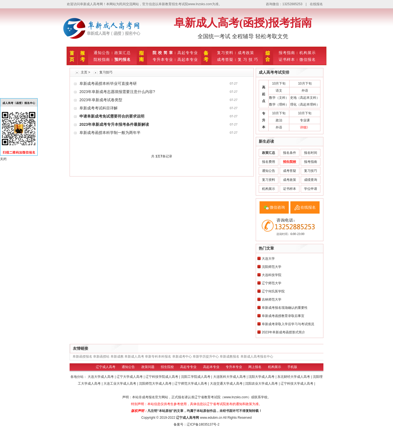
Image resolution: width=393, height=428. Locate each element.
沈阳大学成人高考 (261, 377)
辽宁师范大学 (271, 283)
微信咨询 (277, 207)
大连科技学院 (271, 275)
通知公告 (102, 52)
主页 (84, 72)
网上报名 (254, 367)
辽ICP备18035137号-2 (203, 424)
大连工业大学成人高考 (120, 383)
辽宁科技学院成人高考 (162, 377)
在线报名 (316, 4)
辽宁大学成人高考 (130, 377)
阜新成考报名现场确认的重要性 (285, 308)
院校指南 (102, 59)
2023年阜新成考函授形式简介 (283, 332)
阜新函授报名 (82, 356)
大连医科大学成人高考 (230, 377)
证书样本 (287, 59)
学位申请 (310, 189)
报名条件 (289, 153)
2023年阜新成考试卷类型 (100, 100)
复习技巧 (105, 72)
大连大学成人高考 (101, 377)
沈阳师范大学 (271, 267)
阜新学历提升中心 (206, 356)
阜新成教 (117, 356)
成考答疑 (225, 59)
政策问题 (147, 367)
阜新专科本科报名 (158, 356)
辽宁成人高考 (105, 367)
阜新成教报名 (229, 356)
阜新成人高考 (134, 356)
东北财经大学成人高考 (294, 377)
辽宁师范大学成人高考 (191, 383)
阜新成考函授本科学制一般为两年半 (110, 132)
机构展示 (307, 52)
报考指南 (287, 52)
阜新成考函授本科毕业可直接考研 (108, 83)
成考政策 (246, 52)
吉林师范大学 (271, 299)
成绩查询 (310, 180)
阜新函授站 (101, 356)
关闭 (3, 159)
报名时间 (310, 153)
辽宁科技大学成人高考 (297, 383)
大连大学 (268, 259)
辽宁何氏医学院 (273, 291)
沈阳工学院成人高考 (196, 377)
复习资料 (225, 52)
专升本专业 (163, 59)
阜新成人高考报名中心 (256, 356)
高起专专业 (187, 52)
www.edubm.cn (211, 418)
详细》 (305, 127)
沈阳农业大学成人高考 (262, 383)
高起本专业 (187, 59)
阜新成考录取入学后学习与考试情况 (288, 324)
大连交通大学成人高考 (226, 383)
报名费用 (268, 162)
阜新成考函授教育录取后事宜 (283, 316)
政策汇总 (122, 52)
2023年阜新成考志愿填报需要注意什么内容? (117, 91)
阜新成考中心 (182, 356)
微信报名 (307, 59)
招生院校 (167, 367)
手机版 (292, 367)
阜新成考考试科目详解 (98, 108)
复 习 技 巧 (248, 59)
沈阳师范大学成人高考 (155, 383)
